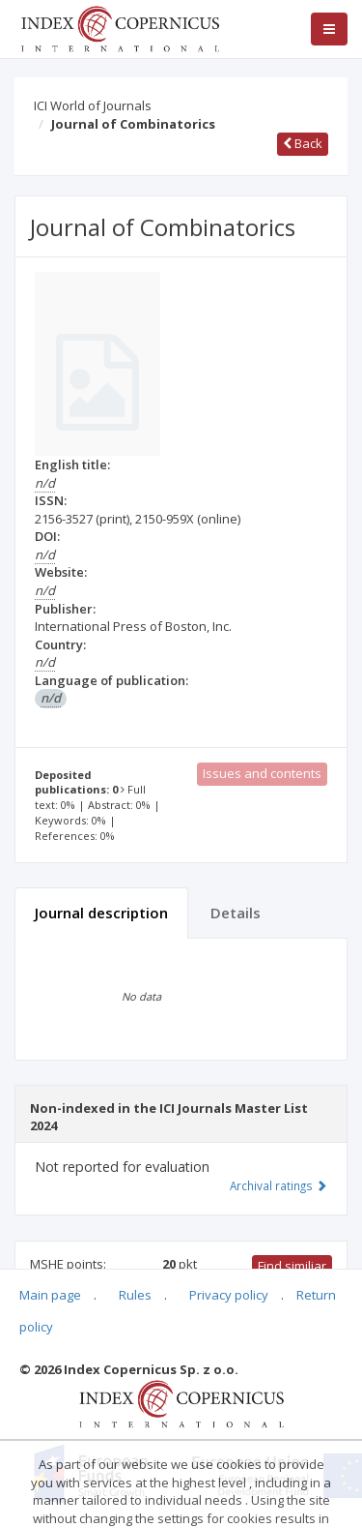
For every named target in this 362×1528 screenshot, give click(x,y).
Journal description (101, 912)
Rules (135, 1294)
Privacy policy (228, 1294)
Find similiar (292, 1265)
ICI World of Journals (93, 105)
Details (235, 912)
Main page (50, 1294)
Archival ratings (278, 1185)
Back (302, 143)
